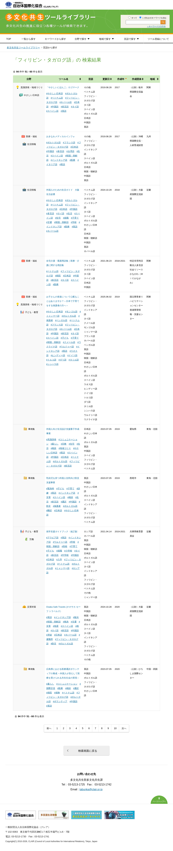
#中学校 (65, 555)
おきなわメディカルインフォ (60, 136)
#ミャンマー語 (62, 568)
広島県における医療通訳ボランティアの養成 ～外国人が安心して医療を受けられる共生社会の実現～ (63, 673)
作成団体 (136, 79)
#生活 (69, 213)
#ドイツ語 (72, 355)
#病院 (58, 275)
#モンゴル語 (71, 311)
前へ (49, 728)
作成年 (120, 79)
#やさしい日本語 (54, 93)
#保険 (57, 692)
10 (115, 728)
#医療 (72, 160)
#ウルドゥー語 (66, 346)
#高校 (64, 546)
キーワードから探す (55, 39)
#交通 (49, 222)
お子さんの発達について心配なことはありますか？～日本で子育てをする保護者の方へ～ (62, 301)
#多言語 (65, 106)
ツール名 (63, 79)
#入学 (59, 559)
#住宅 (58, 218)
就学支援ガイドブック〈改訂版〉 (62, 531)
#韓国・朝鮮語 (61, 222)
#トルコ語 (51, 360)
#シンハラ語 (52, 364)
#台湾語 (70, 151)
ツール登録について (158, 39)
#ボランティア (60, 701)
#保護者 (57, 506)
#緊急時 (50, 488)
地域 (152, 79)
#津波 (49, 635)
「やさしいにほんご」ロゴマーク (62, 87)
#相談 (53, 448)
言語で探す (130, 39)
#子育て (75, 218)
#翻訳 (49, 510)
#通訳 (63, 501)
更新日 (106, 79)
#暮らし (54, 444)
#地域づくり (65, 448)
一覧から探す (28, 39)
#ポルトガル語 (53, 142)
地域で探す (105, 39)
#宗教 (63, 444)
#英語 (63, 111)
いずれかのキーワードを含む (153, 18)
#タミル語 (74, 360)
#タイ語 (75, 106)
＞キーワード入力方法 (156, 26)
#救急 (65, 621)
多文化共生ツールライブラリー (23, 47)
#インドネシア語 (59, 160)
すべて (132, 18)
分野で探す (80, 39)
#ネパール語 (65, 102)
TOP (8, 39)
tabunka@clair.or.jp (91, 789)
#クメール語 (69, 342)
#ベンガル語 (61, 320)
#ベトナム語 (57, 98)
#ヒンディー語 (58, 355)
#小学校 (68, 550)
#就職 (66, 218)
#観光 (76, 617)
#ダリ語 (62, 360)
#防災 (53, 643)
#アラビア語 (52, 537)
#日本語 (74, 147)
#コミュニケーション (66, 684)
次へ (124, 728)
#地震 (55, 626)
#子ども (64, 338)
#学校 (73, 222)
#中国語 (54, 106)
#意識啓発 (51, 439)
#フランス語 (69, 142)
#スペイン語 (52, 111)
